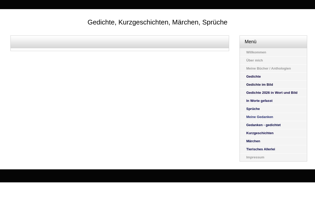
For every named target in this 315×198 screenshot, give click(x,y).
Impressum (255, 157)
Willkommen (256, 52)
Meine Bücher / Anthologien (268, 68)
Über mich (254, 60)
